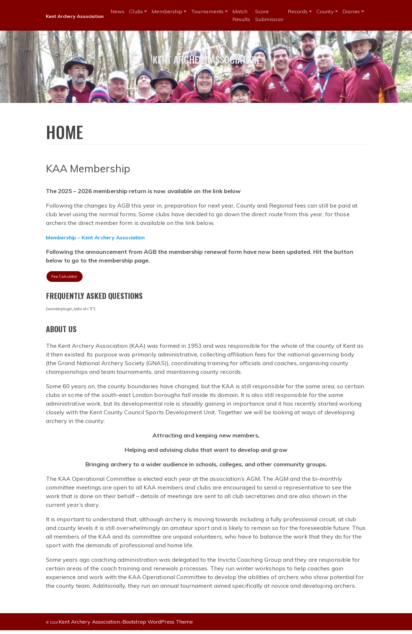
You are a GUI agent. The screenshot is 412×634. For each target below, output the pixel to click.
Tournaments (211, 11)
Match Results (246, 15)
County (329, 11)
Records (302, 11)
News (122, 11)
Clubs (140, 11)
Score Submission (273, 15)
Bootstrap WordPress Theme (157, 625)
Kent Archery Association (77, 16)
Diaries (355, 11)
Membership (171, 11)
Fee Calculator (66, 279)
